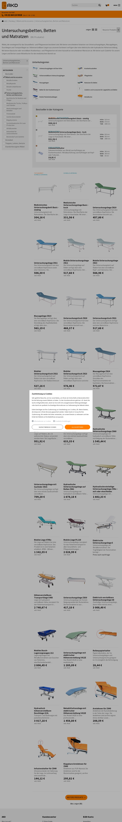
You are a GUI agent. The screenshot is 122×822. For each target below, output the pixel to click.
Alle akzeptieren (77, 427)
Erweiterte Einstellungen (62, 421)
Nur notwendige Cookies (47, 427)
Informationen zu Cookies (41, 421)
